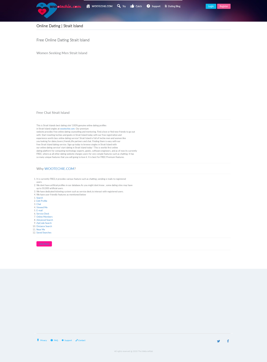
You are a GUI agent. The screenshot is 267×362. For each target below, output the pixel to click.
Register (224, 6)
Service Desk (42, 213)
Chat (38, 204)
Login (211, 6)
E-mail (39, 210)
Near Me (40, 229)
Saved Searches (43, 232)
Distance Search (44, 226)
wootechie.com (67, 128)
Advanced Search (44, 220)
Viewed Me (42, 207)
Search (39, 197)
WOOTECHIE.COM (59, 168)
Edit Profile (41, 200)
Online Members (44, 216)
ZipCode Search (44, 223)
